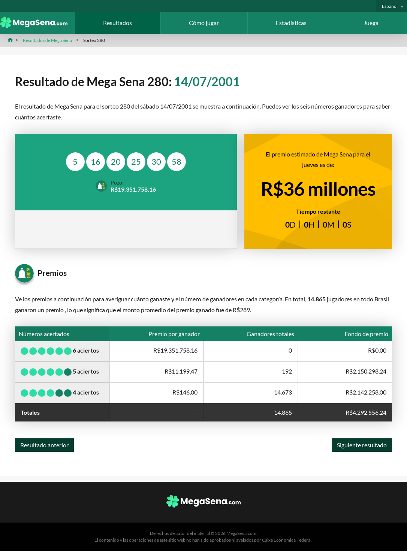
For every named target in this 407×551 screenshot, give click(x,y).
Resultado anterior (44, 444)
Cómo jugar (204, 22)
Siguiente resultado (362, 444)
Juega (371, 22)
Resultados (117, 22)
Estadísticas (291, 22)
